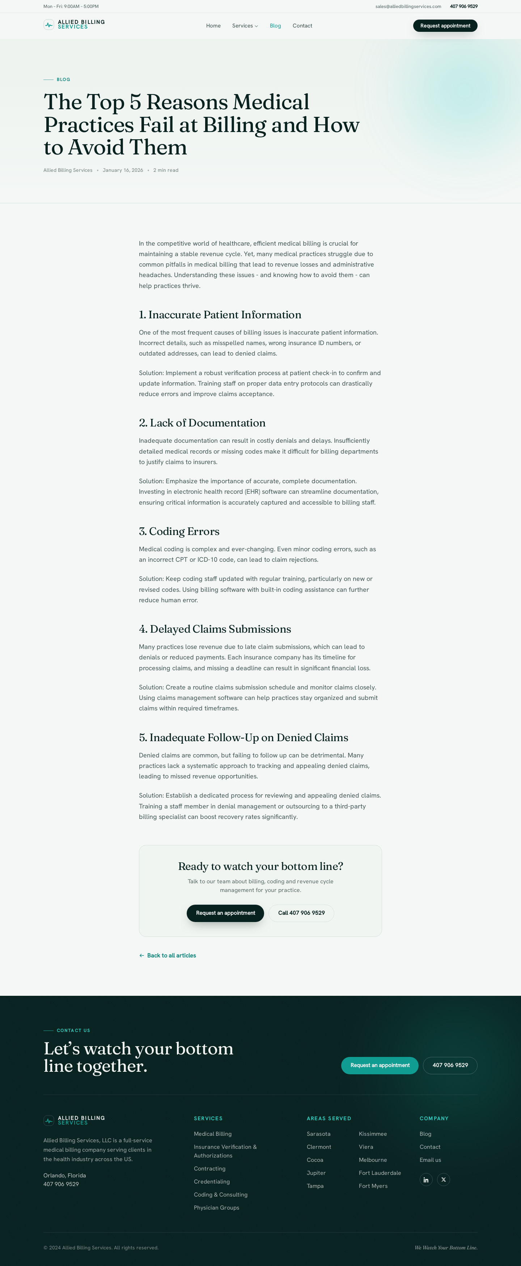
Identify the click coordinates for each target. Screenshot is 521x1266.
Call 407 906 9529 (301, 913)
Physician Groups (217, 1207)
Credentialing (212, 1181)
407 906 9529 (464, 6)
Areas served (329, 1118)
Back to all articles (167, 955)
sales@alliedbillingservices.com (408, 6)
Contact (302, 25)
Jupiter (316, 1173)
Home (213, 25)
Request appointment (445, 25)
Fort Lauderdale (380, 1173)
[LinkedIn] (426, 1179)
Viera (366, 1147)
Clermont (319, 1147)
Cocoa (315, 1160)
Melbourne (373, 1160)
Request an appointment (225, 913)
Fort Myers (373, 1186)
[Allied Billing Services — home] (74, 26)
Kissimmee (373, 1134)
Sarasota (319, 1134)
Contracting (209, 1168)
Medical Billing (213, 1134)
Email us (430, 1160)
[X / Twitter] (443, 1179)
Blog (275, 25)
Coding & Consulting (220, 1194)
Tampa (315, 1186)
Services (245, 25)
